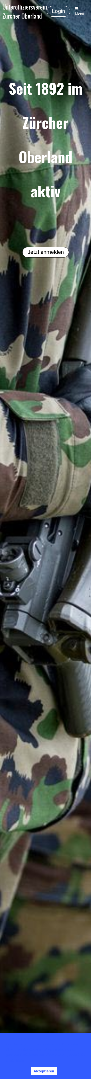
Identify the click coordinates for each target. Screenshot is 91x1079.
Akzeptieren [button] (44, 1071)
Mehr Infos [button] (24, 1060)
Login (58, 11)
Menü (79, 11)
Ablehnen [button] (17, 1071)
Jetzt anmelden (45, 252)
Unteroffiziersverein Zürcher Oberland (24, 11)
